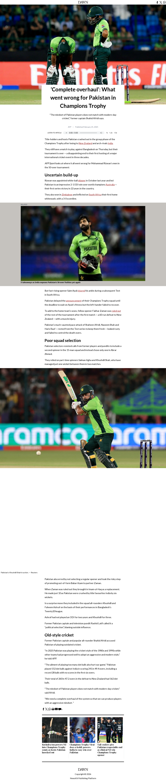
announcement (73, 300)
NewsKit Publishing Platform (83, 778)
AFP (69, 127)
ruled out (116, 310)
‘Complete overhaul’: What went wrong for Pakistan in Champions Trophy (83, 97)
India (110, 143)
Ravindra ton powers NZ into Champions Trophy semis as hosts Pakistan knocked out (54, 748)
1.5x (115, 133)
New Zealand (85, 143)
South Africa (95, 194)
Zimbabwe (67, 194)
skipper (82, 180)
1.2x (110, 133)
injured (81, 290)
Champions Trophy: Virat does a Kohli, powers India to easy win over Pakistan (82, 748)
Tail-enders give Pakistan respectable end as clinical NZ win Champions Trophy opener (109, 749)
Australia (110, 184)
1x (107, 133)
